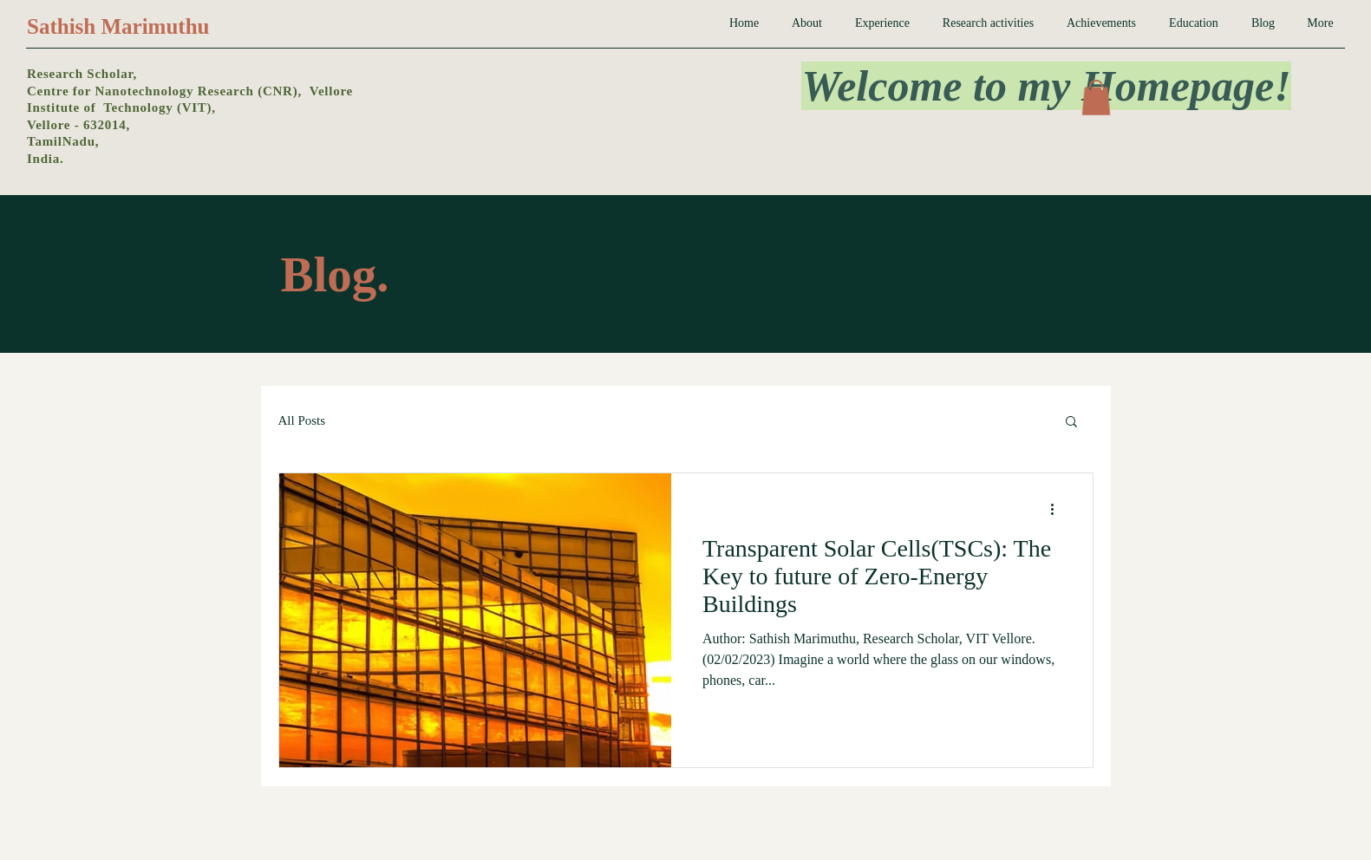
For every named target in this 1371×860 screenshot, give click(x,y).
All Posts (302, 420)
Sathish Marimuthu (118, 26)
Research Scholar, (82, 74)
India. (45, 159)
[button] (1096, 97)
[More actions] (1058, 508)
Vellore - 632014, (78, 125)
